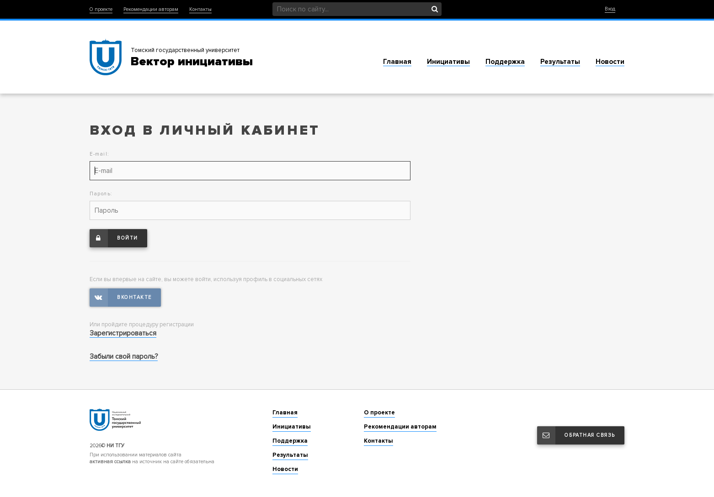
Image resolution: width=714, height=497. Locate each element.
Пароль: (101, 194)
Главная (397, 62)
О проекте (101, 9)
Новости (610, 62)
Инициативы (448, 62)
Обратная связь (576, 435)
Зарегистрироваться (123, 333)
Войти (114, 238)
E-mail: (100, 154)
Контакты (200, 9)
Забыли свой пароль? (124, 356)
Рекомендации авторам (150, 9)
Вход (610, 9)
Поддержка (505, 62)
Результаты (560, 62)
